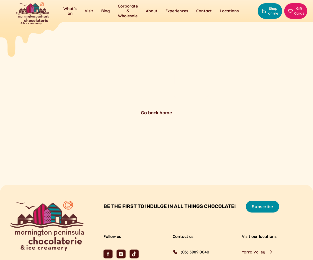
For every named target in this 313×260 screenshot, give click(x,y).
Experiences (176, 10)
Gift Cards (296, 11)
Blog (105, 10)
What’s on (70, 11)
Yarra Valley (253, 251)
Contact (204, 10)
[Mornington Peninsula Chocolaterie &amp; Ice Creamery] (32, 14)
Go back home (156, 113)
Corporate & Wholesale (128, 11)
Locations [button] (229, 10)
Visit (89, 10)
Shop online (269, 11)
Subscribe (262, 207)
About (151, 10)
